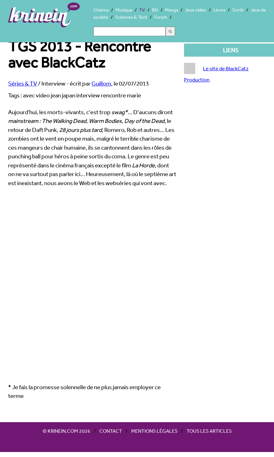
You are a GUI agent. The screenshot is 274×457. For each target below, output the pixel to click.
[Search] (129, 31)
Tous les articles (209, 431)
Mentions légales (154, 431)
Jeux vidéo (195, 10)
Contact (110, 431)
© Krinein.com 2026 (66, 431)
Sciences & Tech (131, 17)
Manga (171, 10)
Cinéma (101, 10)
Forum (160, 17)
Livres (219, 10)
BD (155, 10)
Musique (124, 10)
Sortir (238, 10)
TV (142, 10)
